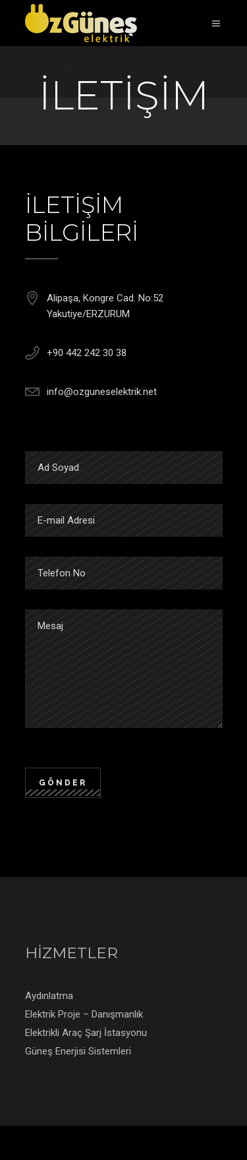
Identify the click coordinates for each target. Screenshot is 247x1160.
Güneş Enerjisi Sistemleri (78, 1051)
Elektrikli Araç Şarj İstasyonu (86, 1033)
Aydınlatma (49, 996)
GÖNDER (63, 782)
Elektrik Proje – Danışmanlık (84, 1014)
